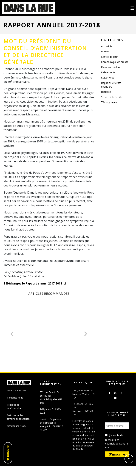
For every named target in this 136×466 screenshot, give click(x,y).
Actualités (106, 46)
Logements (107, 77)
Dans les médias (110, 67)
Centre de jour (109, 56)
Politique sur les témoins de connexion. (18, 417)
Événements (108, 72)
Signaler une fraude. (17, 425)
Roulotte (106, 91)
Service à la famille (111, 97)
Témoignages (109, 102)
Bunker (105, 51)
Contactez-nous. (15, 397)
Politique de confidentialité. (14, 406)
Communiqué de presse (114, 62)
